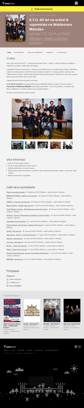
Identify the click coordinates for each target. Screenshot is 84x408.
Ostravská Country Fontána (16, 221)
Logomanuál (39, 350)
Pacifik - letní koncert (14, 231)
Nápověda (21, 350)
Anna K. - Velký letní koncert (17, 246)
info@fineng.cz (14, 282)
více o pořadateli (15, 286)
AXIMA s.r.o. (20, 353)
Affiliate (29, 350)
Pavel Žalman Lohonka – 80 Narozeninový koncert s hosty (27, 209)
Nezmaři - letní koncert (15, 239)
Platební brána (28, 353)
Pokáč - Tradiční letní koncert (17, 250)
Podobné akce (61, 52)
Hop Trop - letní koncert (15, 242)
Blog (13, 350)
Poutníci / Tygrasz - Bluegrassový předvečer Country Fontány (28, 215)
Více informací (19, 52)
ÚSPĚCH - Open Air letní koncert (18, 202)
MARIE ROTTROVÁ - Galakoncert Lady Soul (22, 196)
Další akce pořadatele (35, 52)
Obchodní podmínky (51, 350)
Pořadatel (49, 52)
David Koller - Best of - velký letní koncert (21, 235)
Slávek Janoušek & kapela (16, 192)
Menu (80, 3)
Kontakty (6, 350)
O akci (9, 52)
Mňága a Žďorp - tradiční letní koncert (20, 206)
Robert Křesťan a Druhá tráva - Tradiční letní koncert (25, 225)
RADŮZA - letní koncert (15, 259)
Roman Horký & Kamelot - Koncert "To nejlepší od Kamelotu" (28, 253)
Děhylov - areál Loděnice (48, 38)
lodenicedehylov (15, 279)
